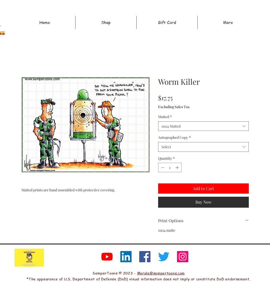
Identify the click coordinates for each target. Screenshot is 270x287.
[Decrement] (162, 167)
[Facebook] (144, 256)
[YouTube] (107, 256)
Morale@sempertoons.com (161, 273)
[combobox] (203, 126)
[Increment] (177, 167)
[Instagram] (182, 256)
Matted (165, 116)
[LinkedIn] (126, 256)
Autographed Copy (174, 137)
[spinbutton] (169, 167)
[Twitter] (163, 256)
